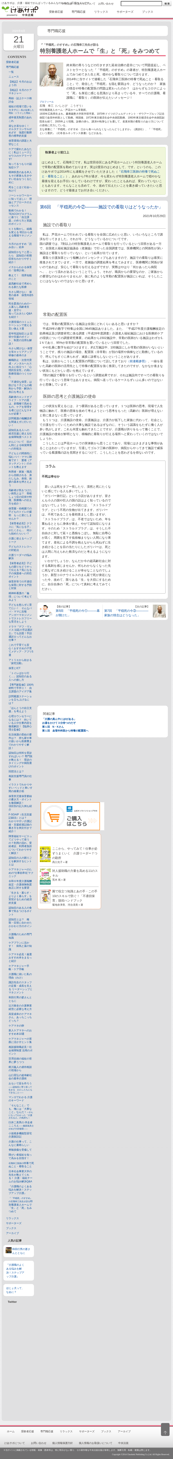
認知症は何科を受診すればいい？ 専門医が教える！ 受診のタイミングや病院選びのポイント (20, 759)
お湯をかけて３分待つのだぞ (59, 722)
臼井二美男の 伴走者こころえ (21, 1125)
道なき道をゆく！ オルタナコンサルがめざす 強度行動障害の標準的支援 (20, 130)
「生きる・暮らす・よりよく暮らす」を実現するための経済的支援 (20, 897)
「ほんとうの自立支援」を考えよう (20, 710)
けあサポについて (85, 3)
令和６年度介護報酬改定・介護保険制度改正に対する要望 (20, 884)
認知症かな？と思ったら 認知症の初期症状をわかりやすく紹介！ (20, 257)
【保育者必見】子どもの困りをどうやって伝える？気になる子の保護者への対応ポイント (20, 570)
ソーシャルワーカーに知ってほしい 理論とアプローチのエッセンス (20, 200)
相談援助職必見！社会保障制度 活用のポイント (20, 1050)
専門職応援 (12, 67)
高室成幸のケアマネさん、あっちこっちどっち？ (20, 1017)
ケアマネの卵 (16, 1025)
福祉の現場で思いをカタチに (21, 109)
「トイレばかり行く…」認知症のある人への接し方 (20, 676)
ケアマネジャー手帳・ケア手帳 (19, 967)
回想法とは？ (16, 771)
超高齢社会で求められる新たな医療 (20, 285)
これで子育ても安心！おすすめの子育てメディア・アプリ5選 (21, 650)
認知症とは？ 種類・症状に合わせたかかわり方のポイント (20, 924)
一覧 (11, 71)
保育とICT (14, 668)
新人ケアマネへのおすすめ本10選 (20, 1032)
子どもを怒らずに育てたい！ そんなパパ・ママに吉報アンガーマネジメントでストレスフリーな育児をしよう (20, 613)
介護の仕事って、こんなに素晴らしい (20, 1143)
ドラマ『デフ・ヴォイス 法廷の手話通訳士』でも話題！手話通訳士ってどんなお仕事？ (20, 633)
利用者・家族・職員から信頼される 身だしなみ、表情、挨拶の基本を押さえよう (20, 478)
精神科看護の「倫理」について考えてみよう (20, 596)
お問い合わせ (106, 3)
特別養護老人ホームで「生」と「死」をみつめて (21, 1205)
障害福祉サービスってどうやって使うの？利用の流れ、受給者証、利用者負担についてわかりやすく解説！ (20, 845)
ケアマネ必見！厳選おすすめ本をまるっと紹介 (20, 958)
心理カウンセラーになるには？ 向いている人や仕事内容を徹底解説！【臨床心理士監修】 (20, 723)
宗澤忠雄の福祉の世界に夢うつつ (20, 1060)
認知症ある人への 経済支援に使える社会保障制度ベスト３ (20, 433)
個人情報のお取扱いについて (95, 1443)
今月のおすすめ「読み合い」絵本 (20, 245)
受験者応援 (12, 62)
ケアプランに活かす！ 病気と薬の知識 (20, 946)
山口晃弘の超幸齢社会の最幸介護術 (20, 1077)
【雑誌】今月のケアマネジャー (20, 92)
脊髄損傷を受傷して (20, 1149)
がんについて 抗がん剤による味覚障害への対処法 (20, 445)
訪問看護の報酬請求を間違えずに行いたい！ (20, 422)
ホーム (11, 1431)
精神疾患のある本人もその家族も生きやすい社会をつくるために (20, 177)
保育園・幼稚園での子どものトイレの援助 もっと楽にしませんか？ (20, 513)
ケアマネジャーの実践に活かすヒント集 (20, 1040)
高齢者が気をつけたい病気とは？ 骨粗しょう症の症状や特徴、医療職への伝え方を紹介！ (20, 497)
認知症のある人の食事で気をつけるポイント (20, 911)
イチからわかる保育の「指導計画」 (20, 269)
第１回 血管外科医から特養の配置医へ (65, 730)
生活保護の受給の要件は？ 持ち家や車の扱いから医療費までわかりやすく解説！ (20, 741)
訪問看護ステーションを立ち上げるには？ (20, 700)
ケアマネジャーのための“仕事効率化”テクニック (21, 873)
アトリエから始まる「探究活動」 (20, 662)
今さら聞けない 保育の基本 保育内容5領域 (21, 295)
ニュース (14, 76)
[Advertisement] (18, 1360)
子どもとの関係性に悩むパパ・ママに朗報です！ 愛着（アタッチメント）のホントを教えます (20, 460)
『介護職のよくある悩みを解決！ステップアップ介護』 (20, 1190)
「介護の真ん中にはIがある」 (59, 719)
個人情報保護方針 (62, 1443)
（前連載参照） (137, 361)
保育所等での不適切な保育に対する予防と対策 (20, 585)
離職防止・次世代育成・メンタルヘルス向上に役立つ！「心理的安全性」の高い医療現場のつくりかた (20, 368)
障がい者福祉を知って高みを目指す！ (20, 1156)
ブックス (11, 1228)
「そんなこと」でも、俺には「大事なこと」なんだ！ (21, 1111)
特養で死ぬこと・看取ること (21, 1165)
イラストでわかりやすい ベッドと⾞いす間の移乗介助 (20, 788)
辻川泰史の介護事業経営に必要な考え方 (20, 1007)
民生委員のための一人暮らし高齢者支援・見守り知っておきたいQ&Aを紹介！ (20, 310)
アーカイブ (12, 1233)
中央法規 (67, 3)
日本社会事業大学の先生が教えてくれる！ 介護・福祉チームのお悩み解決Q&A (20, 1176)
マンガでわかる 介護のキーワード (20, 1099)
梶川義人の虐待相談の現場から (20, 1069)
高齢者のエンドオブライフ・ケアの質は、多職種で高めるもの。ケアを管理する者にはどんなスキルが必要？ (20, 405)
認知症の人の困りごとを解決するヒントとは (20, 861)
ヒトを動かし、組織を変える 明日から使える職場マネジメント (20, 233)
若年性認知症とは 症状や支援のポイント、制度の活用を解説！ (20, 338)
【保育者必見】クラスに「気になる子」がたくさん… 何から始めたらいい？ (20, 528)
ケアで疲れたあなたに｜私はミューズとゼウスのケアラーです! (20, 154)
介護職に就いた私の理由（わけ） (20, 976)
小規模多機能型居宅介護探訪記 (20, 1135)
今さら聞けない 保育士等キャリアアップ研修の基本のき (20, 352)
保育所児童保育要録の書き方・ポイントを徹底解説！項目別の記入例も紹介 (20, 803)
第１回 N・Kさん (53, 726)
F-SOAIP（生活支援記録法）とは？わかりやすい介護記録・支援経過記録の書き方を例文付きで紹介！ (20, 823)
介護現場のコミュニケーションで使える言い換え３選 (20, 325)
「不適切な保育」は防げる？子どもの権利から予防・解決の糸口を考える (20, 386)
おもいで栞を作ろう (20, 1088)
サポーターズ (13, 1223)
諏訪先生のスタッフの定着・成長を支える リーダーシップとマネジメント (20, 987)
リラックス (12, 1218)
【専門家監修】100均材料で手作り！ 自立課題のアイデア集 (21, 688)
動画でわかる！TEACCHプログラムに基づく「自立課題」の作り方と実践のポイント (20, 217)
